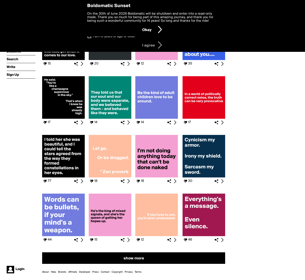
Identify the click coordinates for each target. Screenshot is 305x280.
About (45, 272)
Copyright (117, 272)
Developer (84, 272)
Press (95, 272)
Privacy (129, 272)
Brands (62, 272)
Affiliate (72, 272)
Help (53, 272)
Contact (105, 272)
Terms (138, 272)
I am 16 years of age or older (114, 36)
